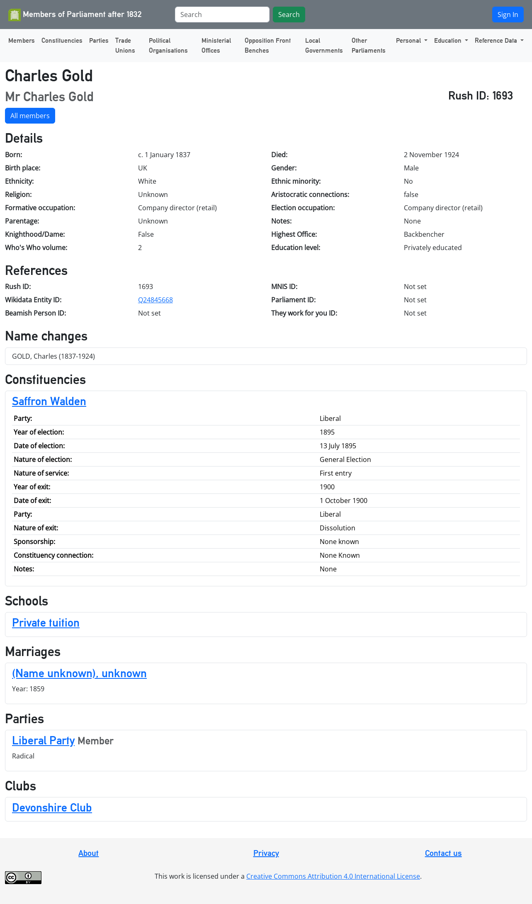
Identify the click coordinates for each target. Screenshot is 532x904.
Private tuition (46, 622)
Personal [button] (409, 40)
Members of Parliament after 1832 (75, 15)
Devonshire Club (52, 807)
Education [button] (448, 40)
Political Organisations (168, 45)
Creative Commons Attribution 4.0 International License (333, 876)
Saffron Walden (49, 401)
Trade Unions (125, 45)
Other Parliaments (369, 45)
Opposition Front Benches (268, 45)
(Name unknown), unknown (79, 673)
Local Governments (324, 45)
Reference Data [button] (497, 40)
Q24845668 (155, 299)
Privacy (266, 853)
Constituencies (62, 40)
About (88, 853)
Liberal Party (43, 740)
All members (30, 115)
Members (21, 40)
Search (289, 14)
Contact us (443, 853)
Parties (99, 40)
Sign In (508, 14)
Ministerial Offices (216, 45)
